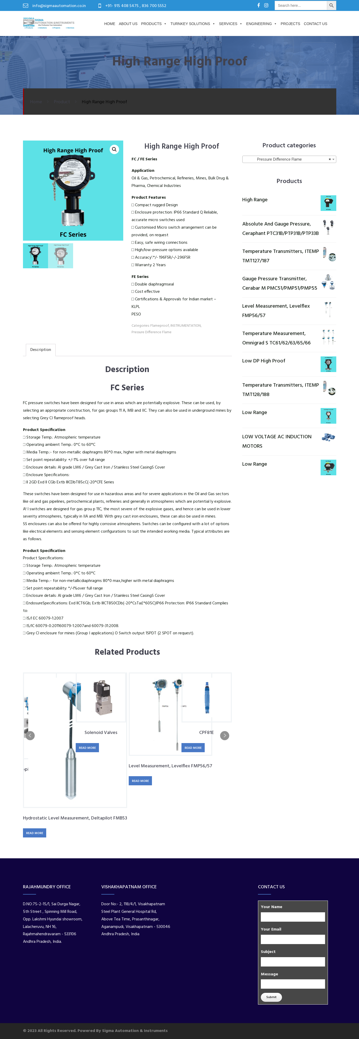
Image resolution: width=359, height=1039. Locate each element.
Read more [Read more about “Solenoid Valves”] (87, 748)
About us (128, 24)
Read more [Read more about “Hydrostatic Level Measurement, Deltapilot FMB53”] (34, 833)
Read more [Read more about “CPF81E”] (193, 748)
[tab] (41, 350)
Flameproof (159, 326)
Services (231, 23)
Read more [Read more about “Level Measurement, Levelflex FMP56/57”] (140, 781)
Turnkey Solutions (192, 23)
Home (109, 24)
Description (40, 350)
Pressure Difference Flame (152, 332)
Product (62, 102)
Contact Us (315, 24)
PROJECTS (290, 24)
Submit (271, 997)
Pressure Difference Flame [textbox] (288, 159)
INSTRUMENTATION (185, 326)
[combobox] (289, 159)
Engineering (261, 23)
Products (154, 23)
